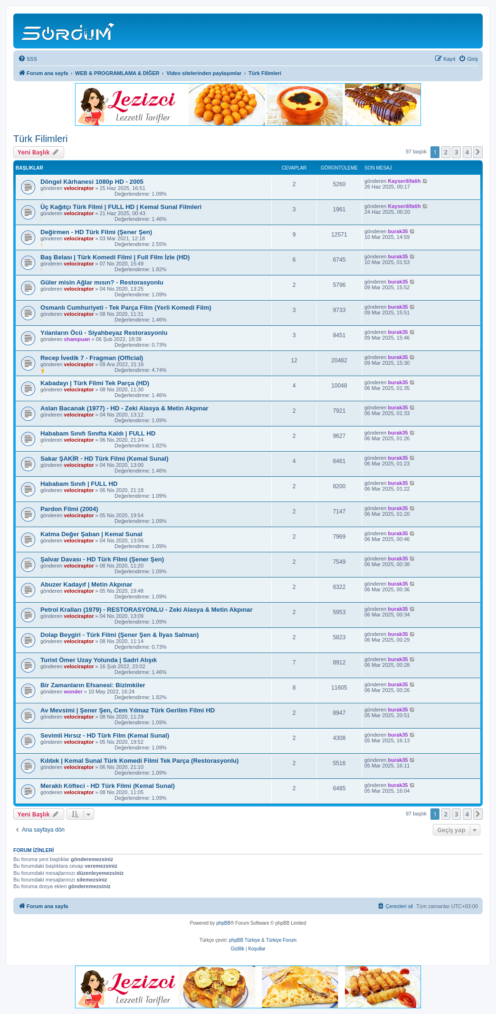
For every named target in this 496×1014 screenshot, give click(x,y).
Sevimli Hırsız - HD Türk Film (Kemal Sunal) (104, 735)
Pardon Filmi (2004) (69, 508)
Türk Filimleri (40, 138)
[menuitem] (27, 59)
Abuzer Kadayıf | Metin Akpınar (86, 584)
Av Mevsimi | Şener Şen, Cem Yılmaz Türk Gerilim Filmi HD (127, 710)
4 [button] (467, 152)
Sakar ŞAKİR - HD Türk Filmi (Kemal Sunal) (104, 458)
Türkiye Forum (281, 940)
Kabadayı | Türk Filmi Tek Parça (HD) (94, 383)
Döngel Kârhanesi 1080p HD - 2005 (91, 181)
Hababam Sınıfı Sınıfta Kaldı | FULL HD (97, 433)
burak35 (398, 231)
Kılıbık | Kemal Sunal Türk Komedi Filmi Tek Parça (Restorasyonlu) (139, 760)
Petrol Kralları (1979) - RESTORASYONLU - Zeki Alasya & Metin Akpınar (146, 609)
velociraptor (79, 188)
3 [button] (456, 152)
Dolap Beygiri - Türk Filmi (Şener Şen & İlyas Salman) (119, 634)
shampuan (77, 339)
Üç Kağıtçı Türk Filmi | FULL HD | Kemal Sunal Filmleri (120, 206)
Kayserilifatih (404, 181)
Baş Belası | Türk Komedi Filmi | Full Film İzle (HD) (115, 257)
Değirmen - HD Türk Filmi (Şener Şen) (96, 232)
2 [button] (446, 152)
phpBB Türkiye (244, 940)
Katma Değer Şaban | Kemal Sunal (91, 534)
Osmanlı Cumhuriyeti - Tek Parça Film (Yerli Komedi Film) (125, 307)
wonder (73, 691)
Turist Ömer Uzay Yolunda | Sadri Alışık (98, 659)
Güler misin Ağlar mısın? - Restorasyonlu (101, 282)
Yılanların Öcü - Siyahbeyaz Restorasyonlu (104, 332)
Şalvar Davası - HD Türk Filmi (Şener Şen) (102, 559)
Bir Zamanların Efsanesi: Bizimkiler (92, 685)
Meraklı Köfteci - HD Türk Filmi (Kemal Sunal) (107, 785)
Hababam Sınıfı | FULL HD (78, 483)
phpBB (223, 923)
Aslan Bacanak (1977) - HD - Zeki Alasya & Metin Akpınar (124, 408)
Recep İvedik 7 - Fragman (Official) (91, 357)
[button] (478, 152)
